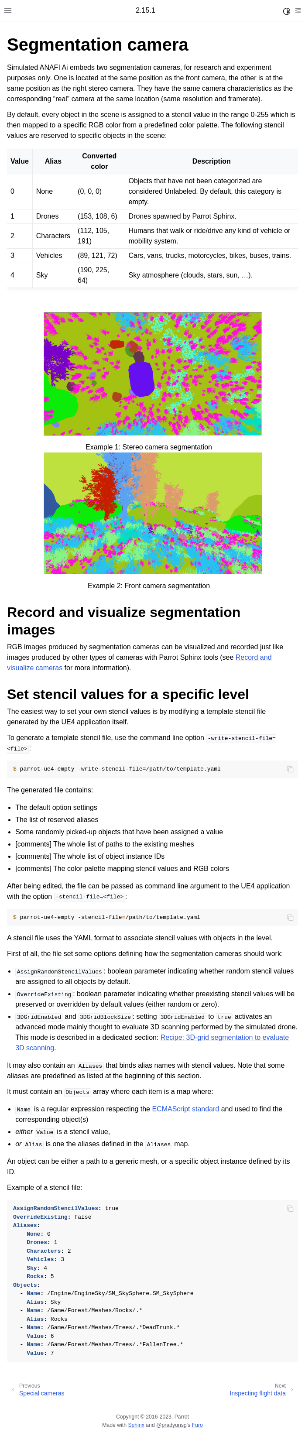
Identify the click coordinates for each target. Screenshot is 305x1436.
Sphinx (136, 1425)
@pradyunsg (171, 1425)
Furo (197, 1425)
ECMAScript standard (185, 1109)
